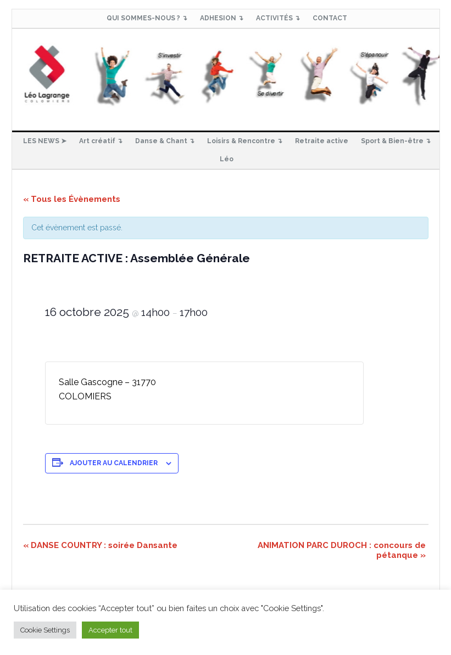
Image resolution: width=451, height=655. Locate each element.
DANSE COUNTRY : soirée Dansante (100, 545)
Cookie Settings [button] (45, 630)
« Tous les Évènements (71, 199)
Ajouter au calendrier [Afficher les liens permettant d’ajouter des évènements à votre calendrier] (114, 463)
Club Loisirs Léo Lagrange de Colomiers (225, 75)
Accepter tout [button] (110, 630)
